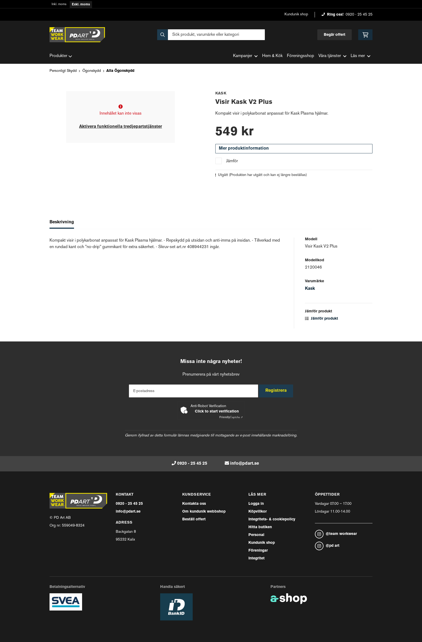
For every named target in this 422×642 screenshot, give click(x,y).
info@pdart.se (244, 463)
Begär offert (334, 35)
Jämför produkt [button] (321, 318)
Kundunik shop (296, 14)
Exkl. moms (81, 4)
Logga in (256, 504)
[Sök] (211, 34)
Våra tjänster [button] (332, 56)
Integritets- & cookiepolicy (271, 519)
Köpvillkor (257, 511)
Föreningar (258, 550)
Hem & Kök (272, 56)
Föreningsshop (300, 56)
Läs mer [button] (360, 56)
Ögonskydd (91, 71)
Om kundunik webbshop (204, 511)
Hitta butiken (260, 527)
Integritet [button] (256, 558)
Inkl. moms (59, 4)
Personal (256, 535)
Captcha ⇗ (231, 417)
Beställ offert (194, 519)
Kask (310, 289)
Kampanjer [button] (245, 56)
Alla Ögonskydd (120, 71)
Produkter (61, 56)
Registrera (278, 391)
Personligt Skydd (63, 71)
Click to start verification (217, 411)
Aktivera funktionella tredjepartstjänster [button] (120, 127)
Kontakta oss (194, 504)
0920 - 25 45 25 (359, 14)
